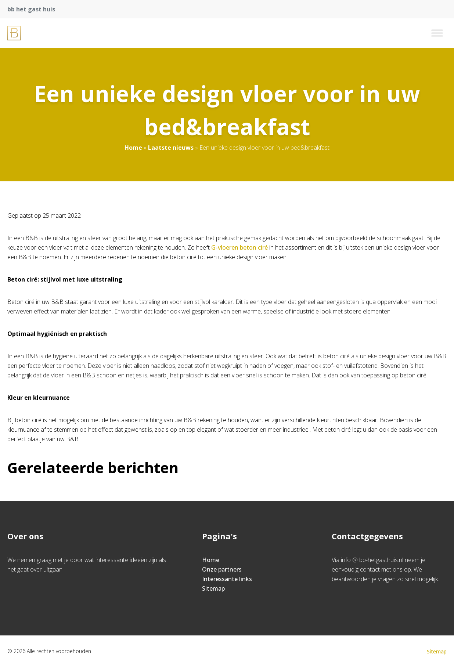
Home (133, 148)
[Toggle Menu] (437, 32)
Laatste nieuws (171, 148)
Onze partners (222, 569)
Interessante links (227, 579)
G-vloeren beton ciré (239, 247)
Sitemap (213, 588)
